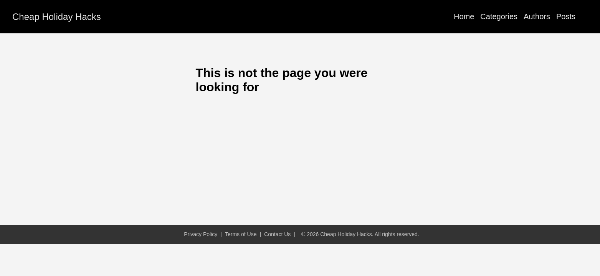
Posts (565, 16)
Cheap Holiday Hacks (56, 17)
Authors (537, 16)
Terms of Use (240, 234)
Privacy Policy (200, 234)
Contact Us (277, 234)
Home (464, 16)
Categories (498, 16)
